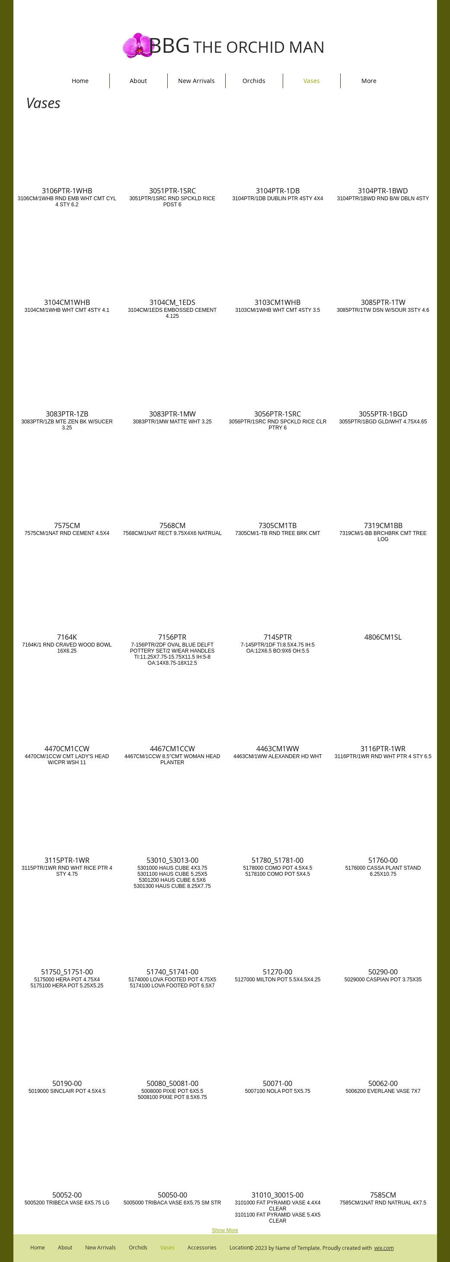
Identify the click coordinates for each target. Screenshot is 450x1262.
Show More (225, 1230)
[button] (67, 166)
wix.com (384, 1247)
